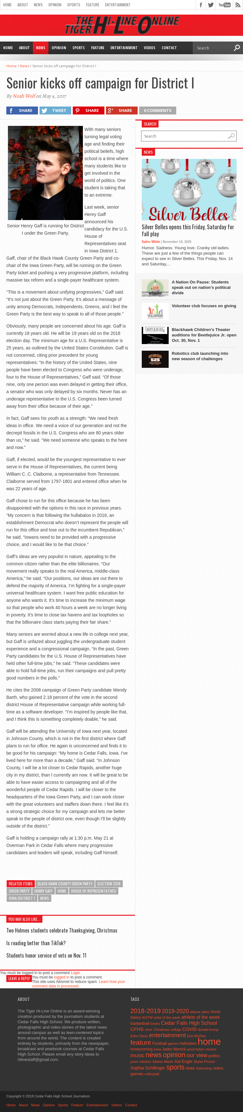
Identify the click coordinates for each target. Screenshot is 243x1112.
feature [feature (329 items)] (140, 1042)
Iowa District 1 (22, 898)
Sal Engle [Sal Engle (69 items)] (183, 1061)
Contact (169, 47)
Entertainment (118, 4)
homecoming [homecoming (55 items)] (141, 1049)
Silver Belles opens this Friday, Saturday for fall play (188, 230)
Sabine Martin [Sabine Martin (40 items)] (162, 1061)
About (22, 4)
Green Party (19, 891)
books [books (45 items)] (155, 1023)
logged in (62, 977)
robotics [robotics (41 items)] (145, 1061)
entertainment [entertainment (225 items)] (167, 1035)
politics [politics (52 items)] (214, 1056)
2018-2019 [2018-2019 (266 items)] (145, 1010)
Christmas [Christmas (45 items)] (161, 1029)
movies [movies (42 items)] (211, 1049)
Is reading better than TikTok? (36, 943)
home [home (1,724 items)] (209, 1041)
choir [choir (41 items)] (148, 1029)
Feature (92, 4)
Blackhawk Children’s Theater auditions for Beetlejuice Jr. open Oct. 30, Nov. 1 (204, 335)
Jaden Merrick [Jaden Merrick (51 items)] (174, 1049)
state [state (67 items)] (190, 1068)
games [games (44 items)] (173, 1043)
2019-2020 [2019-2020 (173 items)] (175, 1011)
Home (7, 4)
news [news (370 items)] (154, 1055)
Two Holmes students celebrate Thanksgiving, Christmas (61, 930)
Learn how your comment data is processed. (78, 983)
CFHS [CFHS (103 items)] (137, 1029)
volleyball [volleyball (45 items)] (152, 1074)
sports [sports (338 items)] (175, 1067)
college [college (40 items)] (176, 1029)
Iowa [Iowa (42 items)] (157, 1049)
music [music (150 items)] (137, 1055)
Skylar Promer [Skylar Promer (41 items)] (204, 1061)
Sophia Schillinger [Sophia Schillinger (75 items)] (147, 1068)
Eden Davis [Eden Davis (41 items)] (139, 1036)
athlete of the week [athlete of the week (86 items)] (200, 1017)
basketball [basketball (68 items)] (139, 1023)
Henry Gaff (43, 891)
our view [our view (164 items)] (197, 1055)
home (62, 891)
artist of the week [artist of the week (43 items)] (167, 1017)
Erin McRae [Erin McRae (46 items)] (196, 1036)
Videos (149, 47)
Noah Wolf (24, 96)
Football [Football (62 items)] (159, 1043)
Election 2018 (109, 883)
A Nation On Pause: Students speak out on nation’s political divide (201, 287)
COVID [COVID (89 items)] (189, 1029)
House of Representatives (93, 891)
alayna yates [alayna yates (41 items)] (199, 1012)
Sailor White (151, 242)
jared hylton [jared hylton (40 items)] (195, 1049)
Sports (73, 4)
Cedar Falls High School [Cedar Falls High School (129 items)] (189, 1023)
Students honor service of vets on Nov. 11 (46, 955)
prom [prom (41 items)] (134, 1061)
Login (75, 973)
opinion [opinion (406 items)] (174, 1055)
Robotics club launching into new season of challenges (200, 356)
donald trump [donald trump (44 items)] (208, 1029)
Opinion (54, 4)
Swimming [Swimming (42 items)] (204, 1068)
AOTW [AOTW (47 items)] (147, 1017)
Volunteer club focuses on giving (204, 305)
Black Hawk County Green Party (65, 883)
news (44, 898)
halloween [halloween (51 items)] (188, 1043)
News (38, 4)
